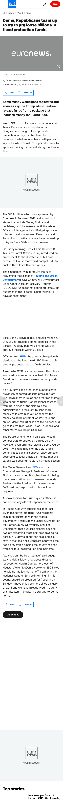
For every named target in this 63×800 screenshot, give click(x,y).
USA (28, 13)
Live (55, 4)
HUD (23, 356)
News (11, 13)
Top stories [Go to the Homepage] (14, 788)
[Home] (4, 13)
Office (36, 467)
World (20, 13)
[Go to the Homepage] (12, 4)
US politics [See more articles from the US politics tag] (13, 614)
